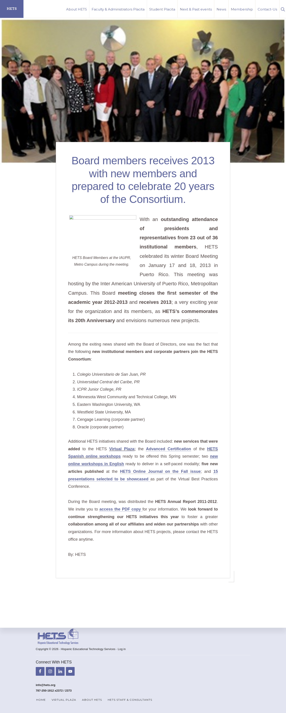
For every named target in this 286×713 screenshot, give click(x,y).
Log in (122, 649)
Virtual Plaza (121, 458)
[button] (283, 9)
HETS (12, 9)
